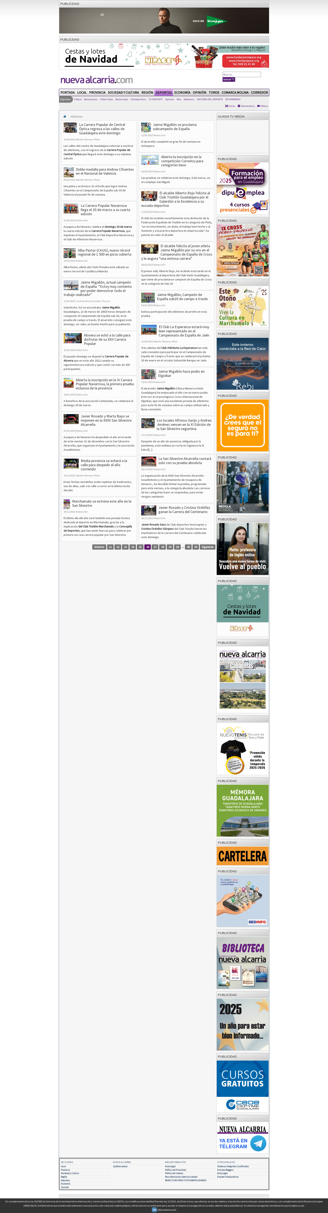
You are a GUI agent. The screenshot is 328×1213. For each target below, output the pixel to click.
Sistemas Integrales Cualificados (233, 1166)
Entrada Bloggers (225, 1169)
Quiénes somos (120, 1166)
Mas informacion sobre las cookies (181, 1176)
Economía (182, 92)
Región (147, 92)
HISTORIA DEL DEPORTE (210, 99)
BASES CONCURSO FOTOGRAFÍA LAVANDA (185, 1180)
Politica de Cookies (174, 1173)
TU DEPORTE (156, 99)
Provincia (97, 92)
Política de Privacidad (175, 1169)
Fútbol (78, 99)
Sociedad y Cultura (123, 92)
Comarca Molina (235, 92)
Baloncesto (121, 99)
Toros (214, 92)
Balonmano (91, 99)
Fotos (230, 105)
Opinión (199, 92)
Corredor (259, 92)
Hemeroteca (246, 105)
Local (82, 92)
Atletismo (189, 99)
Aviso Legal (170, 1166)
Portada (67, 92)
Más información (167, 1209)
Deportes (164, 92)
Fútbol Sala (106, 99)
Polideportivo (138, 99)
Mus (179, 99)
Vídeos (262, 105)
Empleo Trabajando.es (227, 1176)
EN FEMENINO (233, 99)
